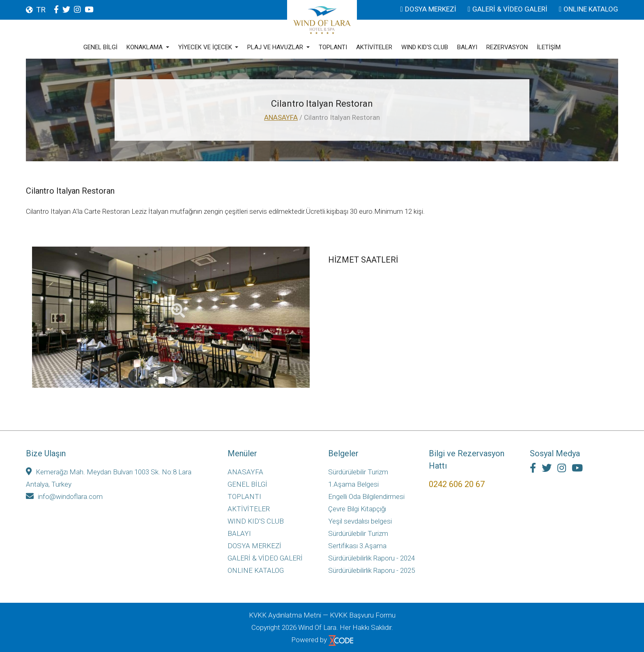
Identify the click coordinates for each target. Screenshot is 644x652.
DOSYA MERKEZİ (429, 9)
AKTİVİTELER (374, 47)
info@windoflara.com (64, 496)
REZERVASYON (507, 47)
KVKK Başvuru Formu (363, 615)
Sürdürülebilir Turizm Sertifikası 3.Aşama (358, 539)
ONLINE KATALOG (588, 9)
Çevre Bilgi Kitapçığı (357, 509)
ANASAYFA (281, 117)
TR (41, 9)
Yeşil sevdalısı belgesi (360, 521)
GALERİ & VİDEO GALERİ (508, 9)
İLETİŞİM (549, 47)
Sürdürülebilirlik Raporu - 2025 (371, 570)
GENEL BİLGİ (100, 47)
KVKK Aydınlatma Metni (285, 615)
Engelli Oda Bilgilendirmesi (366, 496)
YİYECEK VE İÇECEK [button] (206, 47)
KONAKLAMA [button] (145, 47)
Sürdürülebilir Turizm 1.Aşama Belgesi (358, 478)
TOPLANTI (333, 47)
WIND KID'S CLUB (424, 47)
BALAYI (467, 47)
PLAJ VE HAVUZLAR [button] (276, 47)
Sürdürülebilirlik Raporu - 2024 (371, 558)
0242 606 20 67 (457, 484)
